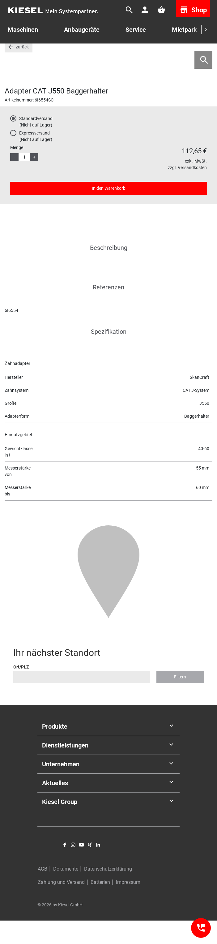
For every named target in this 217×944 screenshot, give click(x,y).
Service (136, 29)
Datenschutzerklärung (108, 892)
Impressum (128, 906)
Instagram (73, 868)
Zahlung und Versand (61, 906)
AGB (42, 892)
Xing (89, 868)
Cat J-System (184, 52)
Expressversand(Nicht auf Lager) (35, 159)
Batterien (100, 906)
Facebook (64, 868)
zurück (22, 70)
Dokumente (65, 892)
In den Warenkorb (109, 211)
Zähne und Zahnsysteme (139, 52)
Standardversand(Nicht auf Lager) (36, 145)
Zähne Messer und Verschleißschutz (73, 52)
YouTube (81, 868)
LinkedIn (98, 868)
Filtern (180, 700)
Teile (26, 52)
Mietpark (184, 29)
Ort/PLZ (21, 690)
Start (9, 52)
